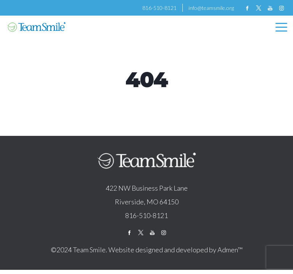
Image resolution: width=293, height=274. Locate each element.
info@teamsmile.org (211, 8)
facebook (247, 8)
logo (146, 161)
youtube (270, 8)
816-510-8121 (159, 8)
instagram (281, 8)
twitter (258, 8)
